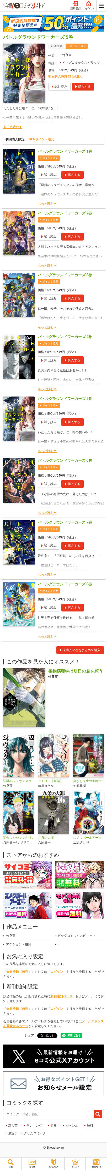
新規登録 (75, 5)
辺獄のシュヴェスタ (17, 781)
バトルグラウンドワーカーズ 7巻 (65, 522)
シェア (29, 1035)
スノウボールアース (87, 837)
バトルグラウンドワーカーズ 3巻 (65, 275)
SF (59, 944)
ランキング (34, 1125)
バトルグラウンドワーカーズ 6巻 (65, 460)
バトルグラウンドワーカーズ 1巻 (65, 151)
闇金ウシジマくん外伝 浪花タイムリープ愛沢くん (18, 837)
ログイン (88, 5)
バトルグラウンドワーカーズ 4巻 (65, 337)
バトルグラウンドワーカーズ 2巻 (65, 213)
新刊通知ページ (61, 996)
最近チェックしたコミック (27, 1133)
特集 (54, 1125)
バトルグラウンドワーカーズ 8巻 (65, 584)
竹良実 (67, 55)
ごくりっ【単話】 (50, 781)
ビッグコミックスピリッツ (81, 62)
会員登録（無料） (18, 972)
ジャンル (72, 1125)
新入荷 (13, 1125)
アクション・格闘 (18, 944)
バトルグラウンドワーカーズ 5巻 (65, 399)
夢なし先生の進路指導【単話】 (88, 781)
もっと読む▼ (12, 127)
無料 (90, 1125)
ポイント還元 (78, 46)
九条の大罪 (46, 837)
